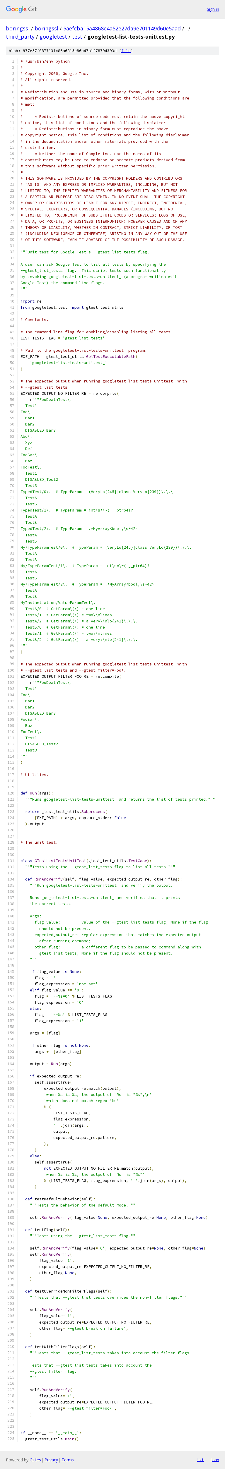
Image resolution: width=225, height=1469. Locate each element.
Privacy (51, 1460)
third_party (20, 36)
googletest (53, 36)
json (214, 1459)
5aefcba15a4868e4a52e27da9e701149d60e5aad (122, 28)
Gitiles (35, 1460)
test (77, 36)
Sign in (213, 9)
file (126, 50)
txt (200, 1459)
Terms (68, 1460)
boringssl (18, 28)
